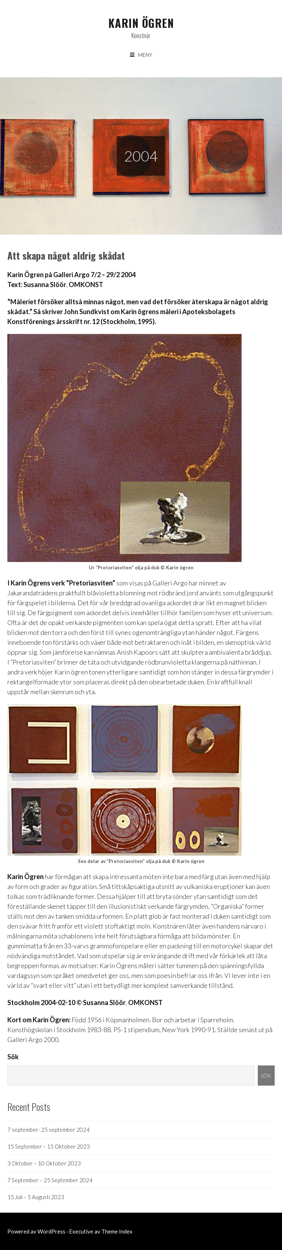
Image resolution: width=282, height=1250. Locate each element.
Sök (13, 1057)
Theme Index (117, 1231)
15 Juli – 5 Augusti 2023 (35, 1197)
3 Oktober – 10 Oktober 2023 (44, 1163)
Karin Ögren (141, 23)
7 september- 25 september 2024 (48, 1129)
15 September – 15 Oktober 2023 (48, 1146)
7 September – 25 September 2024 (50, 1180)
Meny (145, 55)
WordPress (51, 1231)
